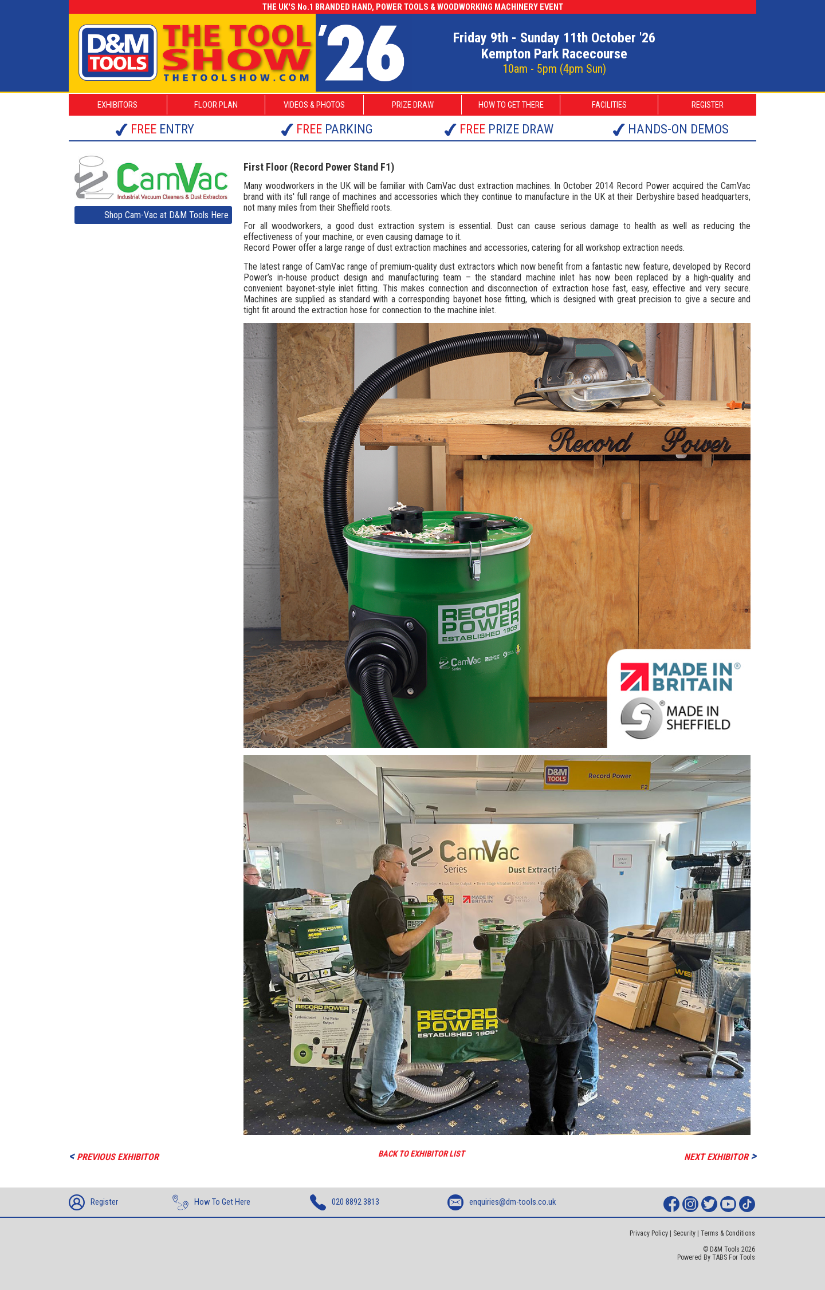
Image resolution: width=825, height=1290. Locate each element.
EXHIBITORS (117, 105)
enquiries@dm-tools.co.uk (501, 1202)
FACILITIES (609, 105)
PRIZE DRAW (413, 105)
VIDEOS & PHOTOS (314, 105)
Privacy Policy (649, 1233)
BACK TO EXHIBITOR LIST (421, 1154)
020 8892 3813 (344, 1202)
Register (93, 1202)
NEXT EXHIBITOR (720, 1156)
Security (684, 1233)
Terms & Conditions (728, 1233)
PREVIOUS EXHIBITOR (114, 1156)
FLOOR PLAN (216, 105)
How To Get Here (211, 1202)
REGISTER (708, 105)
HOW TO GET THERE (511, 105)
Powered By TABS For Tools (716, 1257)
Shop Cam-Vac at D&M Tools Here (166, 215)
